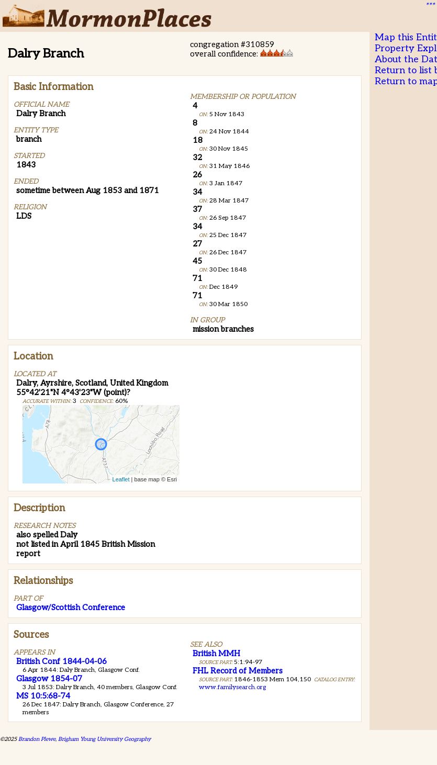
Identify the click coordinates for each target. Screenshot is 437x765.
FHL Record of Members (238, 671)
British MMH (216, 653)
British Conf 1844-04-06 (61, 661)
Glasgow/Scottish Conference (70, 607)
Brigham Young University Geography (104, 739)
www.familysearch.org (232, 687)
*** (429, 5)
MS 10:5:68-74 (43, 696)
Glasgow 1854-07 (49, 678)
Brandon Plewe (36, 739)
